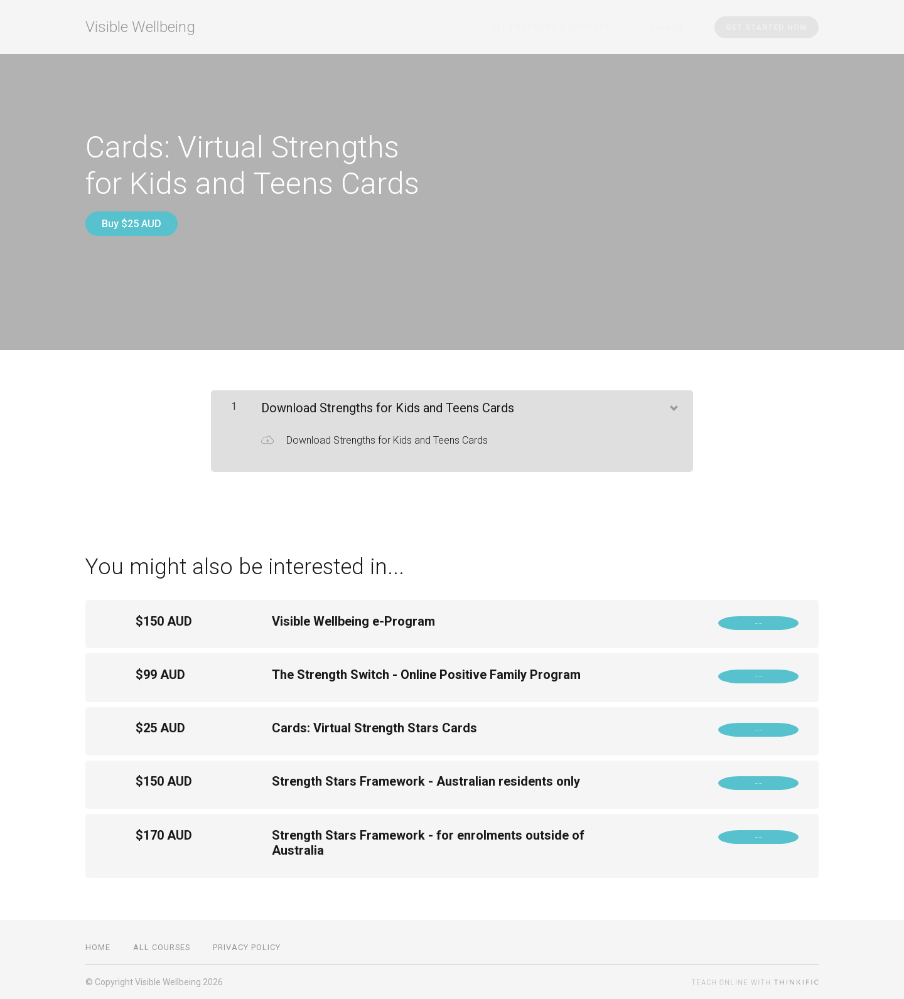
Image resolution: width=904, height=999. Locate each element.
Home (97, 947)
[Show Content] (673, 397)
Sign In (675, 27)
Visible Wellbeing (140, 27)
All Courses (161, 947)
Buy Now (758, 617)
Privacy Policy (247, 947)
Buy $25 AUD (131, 224)
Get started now (766, 27)
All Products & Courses (576, 27)
